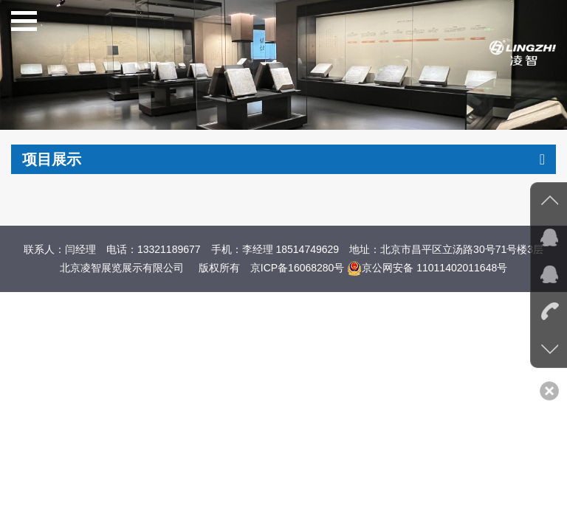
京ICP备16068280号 (297, 268)
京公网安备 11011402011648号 (427, 268)
